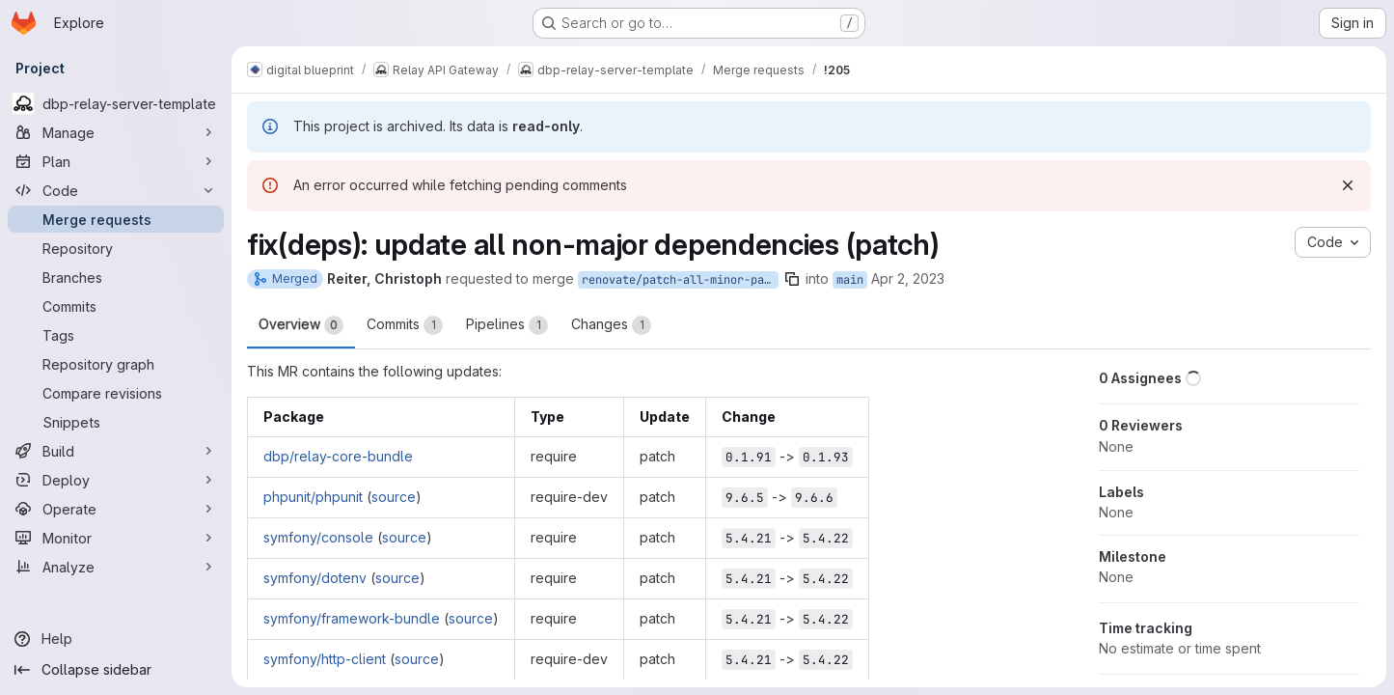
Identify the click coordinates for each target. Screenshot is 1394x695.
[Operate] (116, 508)
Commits (405, 325)
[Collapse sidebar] (116, 669)
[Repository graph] (116, 363)
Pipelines (507, 325)
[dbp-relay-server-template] (116, 103)
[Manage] (116, 132)
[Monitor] (116, 537)
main (849, 280)
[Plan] (116, 161)
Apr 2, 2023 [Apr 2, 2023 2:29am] (907, 278)
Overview (301, 325)
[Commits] (116, 306)
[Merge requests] (116, 219)
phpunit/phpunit (313, 496)
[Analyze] (116, 566)
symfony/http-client (324, 659)
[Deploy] (116, 479)
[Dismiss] (1347, 185)
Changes (611, 325)
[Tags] (116, 334)
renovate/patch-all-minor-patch (680, 280)
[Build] (116, 450)
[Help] (116, 639)
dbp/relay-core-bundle (338, 456)
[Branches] (116, 277)
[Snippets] (116, 421)
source (393, 496)
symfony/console (318, 537)
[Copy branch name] (792, 279)
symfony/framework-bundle (351, 618)
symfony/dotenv (315, 578)
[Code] (116, 190)
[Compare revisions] (116, 392)
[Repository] (116, 248)
